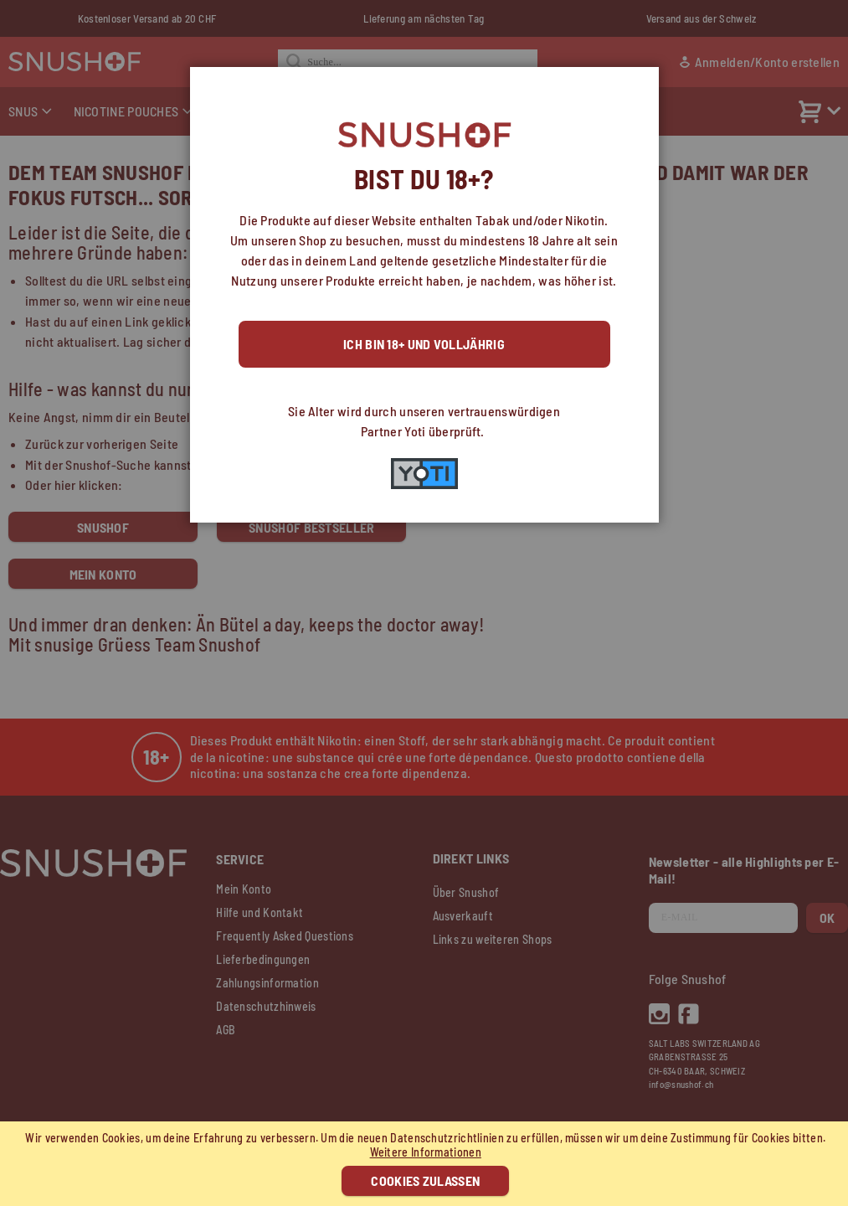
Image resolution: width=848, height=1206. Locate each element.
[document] (426, 1163)
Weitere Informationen (425, 1152)
